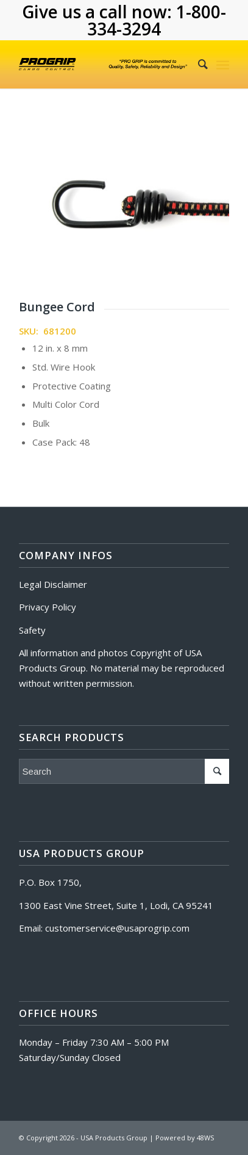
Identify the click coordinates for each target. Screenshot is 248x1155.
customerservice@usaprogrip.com (117, 928)
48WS (205, 1137)
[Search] (197, 64)
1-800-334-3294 (156, 20)
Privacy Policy (47, 607)
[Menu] (222, 64)
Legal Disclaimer (53, 584)
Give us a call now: (99, 11)
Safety (32, 630)
